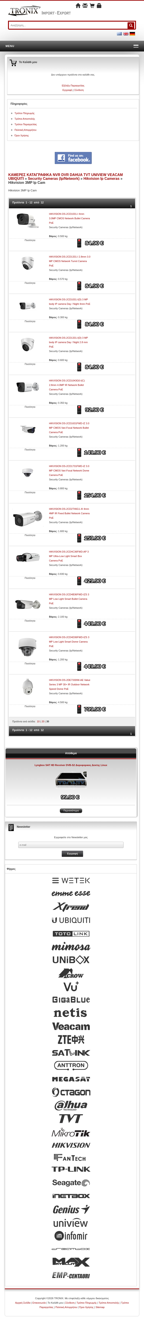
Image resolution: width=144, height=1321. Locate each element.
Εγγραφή (67, 90)
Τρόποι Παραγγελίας (25, 124)
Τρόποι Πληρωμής (24, 113)
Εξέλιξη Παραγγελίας (73, 85)
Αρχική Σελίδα (22, 1302)
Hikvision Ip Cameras (101, 178)
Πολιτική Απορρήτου (25, 130)
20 (43, 721)
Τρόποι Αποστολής (24, 118)
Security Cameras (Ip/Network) (53, 178)
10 (38, 721)
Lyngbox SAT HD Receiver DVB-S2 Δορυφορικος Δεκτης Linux (70, 765)
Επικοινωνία (39, 1302)
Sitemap (99, 1307)
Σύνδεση (79, 90)
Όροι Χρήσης (21, 135)
